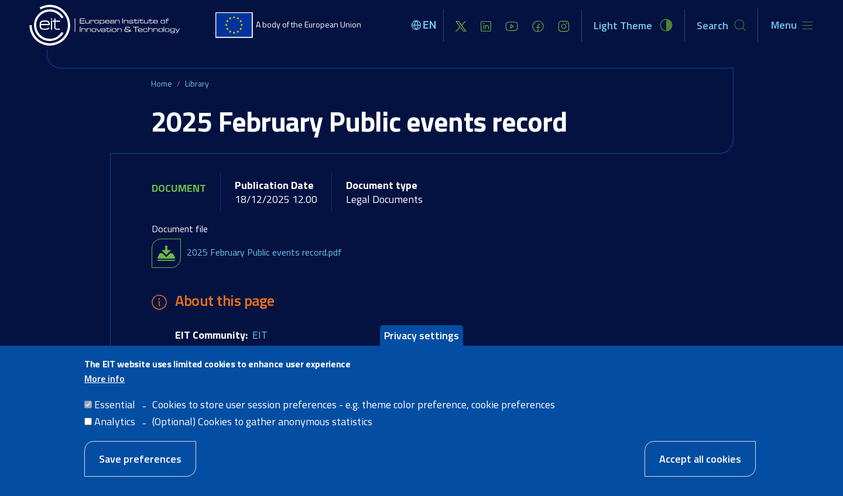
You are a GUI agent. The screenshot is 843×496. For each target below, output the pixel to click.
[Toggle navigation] (792, 25)
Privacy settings (421, 335)
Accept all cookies (700, 459)
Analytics (114, 421)
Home (161, 83)
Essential (114, 404)
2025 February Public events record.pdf (264, 252)
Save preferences (140, 459)
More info (104, 378)
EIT (260, 335)
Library (197, 83)
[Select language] (425, 25)
